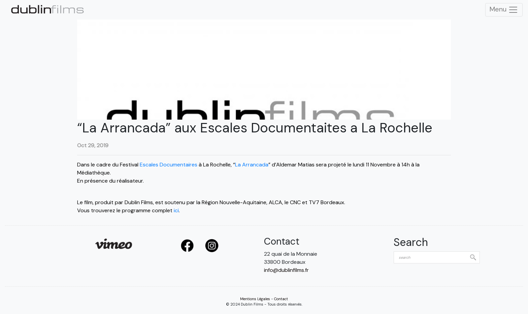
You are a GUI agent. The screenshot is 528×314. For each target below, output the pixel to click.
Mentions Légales (255, 298)
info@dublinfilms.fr (286, 270)
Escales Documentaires (168, 164)
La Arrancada (251, 164)
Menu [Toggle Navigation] (504, 10)
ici (176, 210)
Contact (281, 298)
